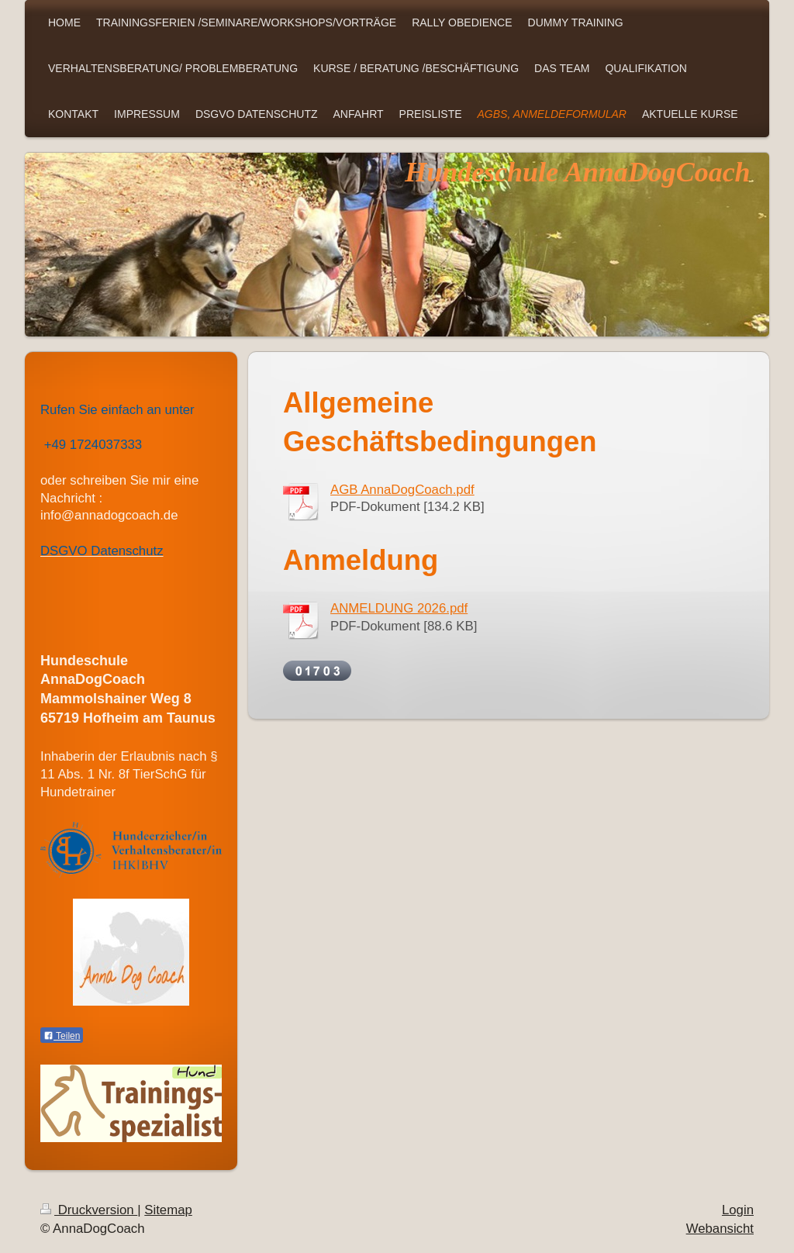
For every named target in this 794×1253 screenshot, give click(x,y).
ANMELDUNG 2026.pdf (399, 608)
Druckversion (88, 1210)
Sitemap (168, 1210)
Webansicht (720, 1228)
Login (738, 1210)
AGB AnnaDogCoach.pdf (402, 489)
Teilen (61, 1035)
